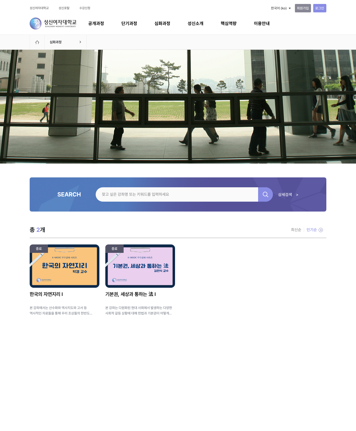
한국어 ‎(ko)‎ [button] (279, 8)
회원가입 (303, 8)
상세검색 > (288, 194)
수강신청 (84, 8)
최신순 (296, 229)
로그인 (319, 8)
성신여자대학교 (39, 8)
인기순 (312, 229)
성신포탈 (64, 8)
